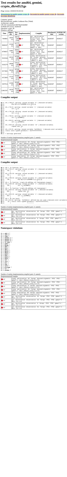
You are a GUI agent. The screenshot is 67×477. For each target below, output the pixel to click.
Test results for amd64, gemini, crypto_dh (43, 14)
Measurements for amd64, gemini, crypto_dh (15, 14)
